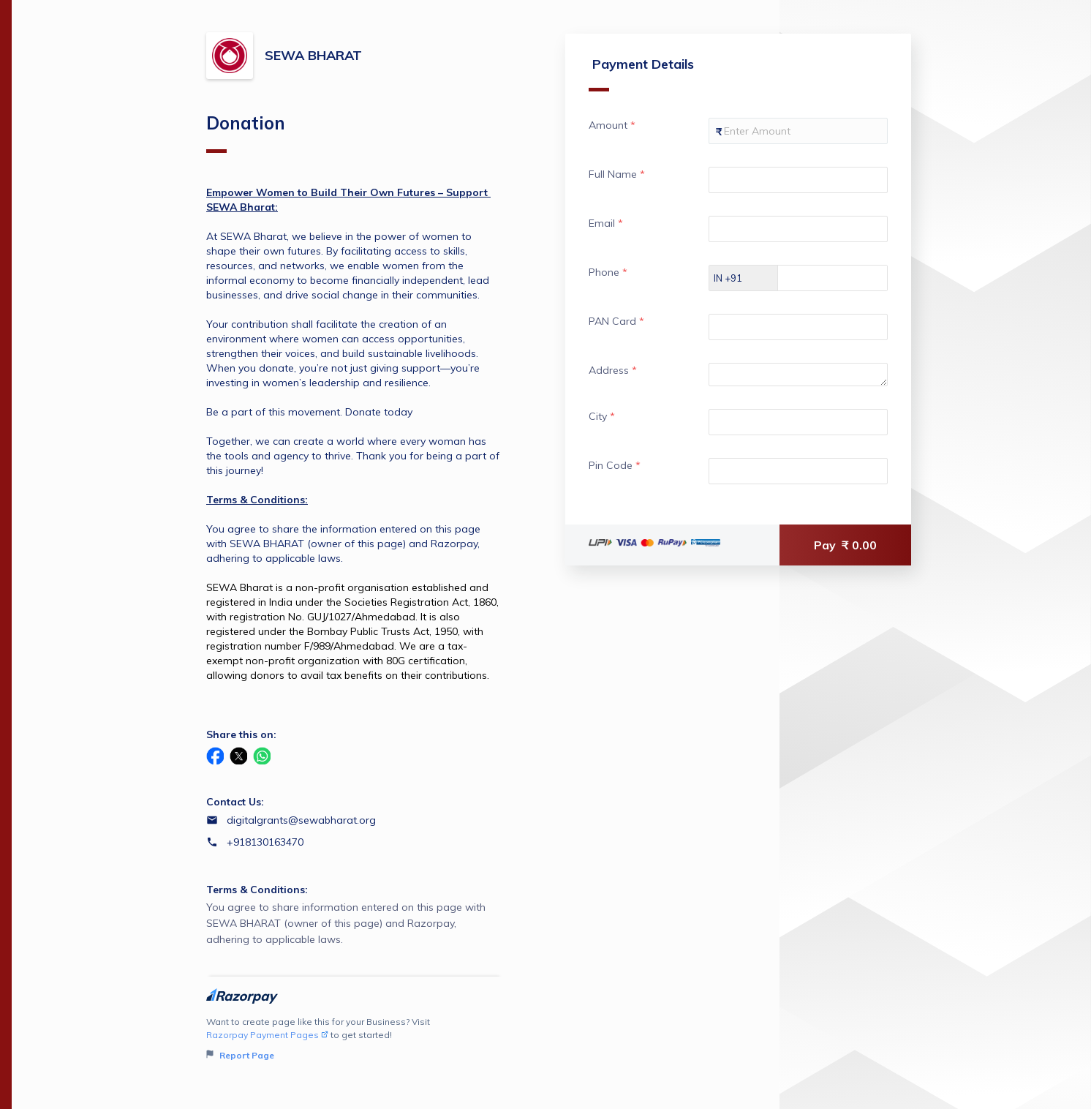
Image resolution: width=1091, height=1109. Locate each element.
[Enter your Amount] (795, 131)
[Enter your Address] (795, 374)
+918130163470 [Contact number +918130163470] (265, 842)
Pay (845, 545)
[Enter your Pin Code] (795, 471)
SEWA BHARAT (313, 55)
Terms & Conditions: (257, 889)
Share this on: (241, 734)
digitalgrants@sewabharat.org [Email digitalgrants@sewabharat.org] (301, 820)
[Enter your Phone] (843, 278)
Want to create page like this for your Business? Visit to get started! (354, 1039)
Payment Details (636, 73)
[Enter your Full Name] (795, 180)
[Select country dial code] (738, 278)
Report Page (240, 1055)
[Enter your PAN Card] (795, 327)
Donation (245, 132)
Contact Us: (235, 801)
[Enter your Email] (795, 229)
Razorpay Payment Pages (267, 1034)
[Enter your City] (795, 422)
